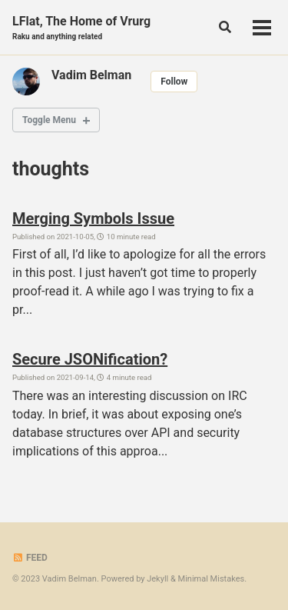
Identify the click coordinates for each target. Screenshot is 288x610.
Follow (174, 81)
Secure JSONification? (89, 359)
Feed (30, 557)
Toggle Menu (49, 120)
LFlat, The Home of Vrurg (81, 28)
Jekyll (157, 579)
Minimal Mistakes (211, 579)
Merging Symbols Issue (93, 218)
